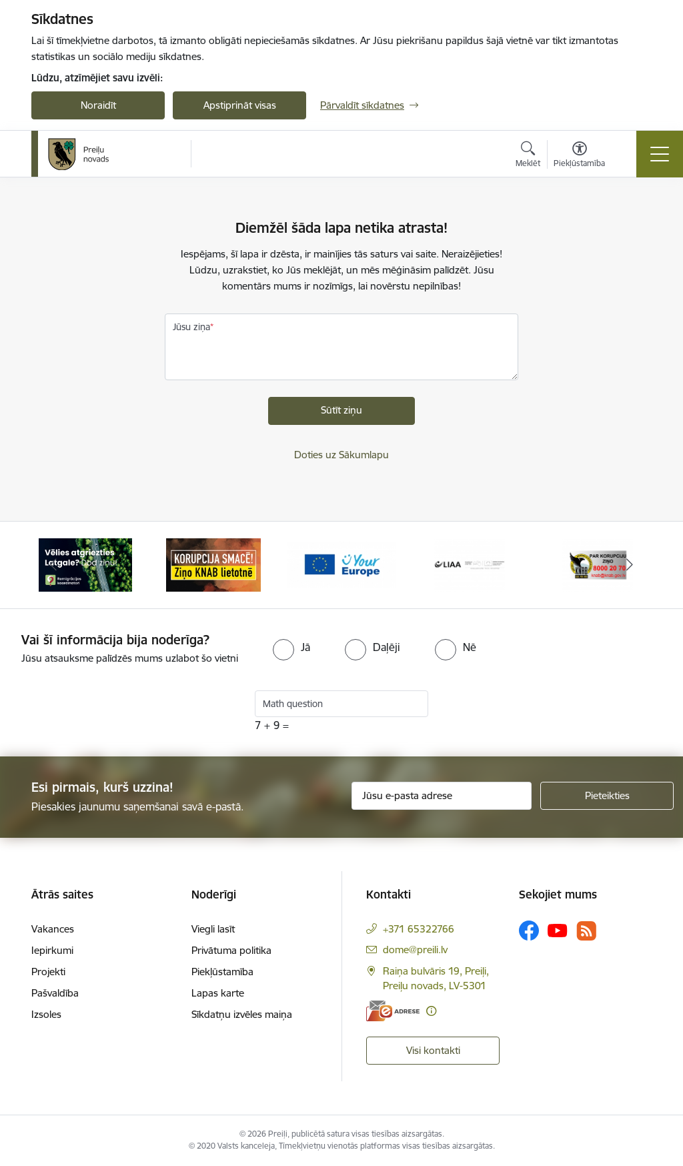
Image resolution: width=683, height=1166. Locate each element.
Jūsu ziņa (191, 327)
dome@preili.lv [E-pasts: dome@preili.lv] (415, 949)
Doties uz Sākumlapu (341, 454)
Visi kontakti (433, 1050)
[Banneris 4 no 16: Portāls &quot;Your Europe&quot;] (470, 564)
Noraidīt (98, 105)
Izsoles (46, 1014)
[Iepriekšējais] (53, 565)
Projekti (48, 971)
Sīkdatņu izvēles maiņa (241, 1014)
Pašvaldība (55, 993)
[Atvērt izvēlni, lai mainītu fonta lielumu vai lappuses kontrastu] (579, 156)
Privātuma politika (231, 950)
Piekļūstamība (222, 971)
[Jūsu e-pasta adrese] (442, 796)
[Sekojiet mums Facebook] (529, 931)
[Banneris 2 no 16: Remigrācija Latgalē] (213, 564)
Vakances (52, 929)
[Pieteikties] (607, 796)
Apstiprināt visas (239, 105)
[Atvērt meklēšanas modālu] (528, 156)
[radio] (291, 647)
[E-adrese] (393, 1011)
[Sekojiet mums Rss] (586, 931)
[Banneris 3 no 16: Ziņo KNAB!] (341, 564)
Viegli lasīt (213, 929)
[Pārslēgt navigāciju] (659, 154)
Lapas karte (217, 993)
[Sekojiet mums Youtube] (558, 930)
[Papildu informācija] (431, 1011)
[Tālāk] (630, 565)
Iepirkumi (52, 950)
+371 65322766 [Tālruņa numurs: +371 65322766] (418, 929)
